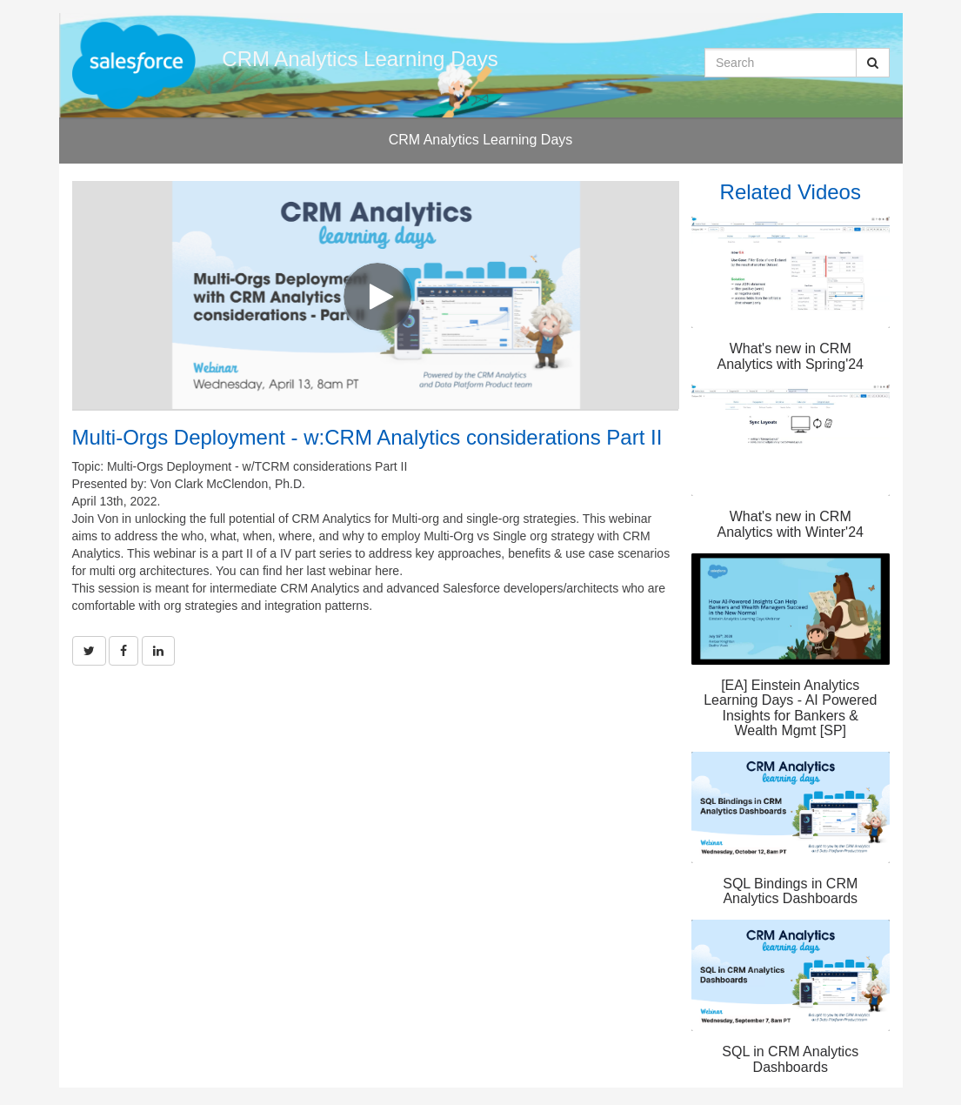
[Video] (375, 295)
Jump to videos (0, 0)
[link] (89, 651)
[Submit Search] (873, 62)
